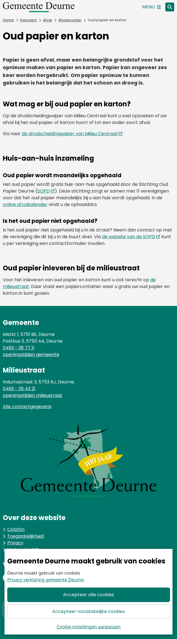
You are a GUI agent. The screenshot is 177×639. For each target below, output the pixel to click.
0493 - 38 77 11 (18, 348)
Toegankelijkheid (25, 536)
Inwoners (28, 20)
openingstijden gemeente (31, 354)
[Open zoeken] (169, 7)
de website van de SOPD (131, 236)
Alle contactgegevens (27, 406)
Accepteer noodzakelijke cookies (88, 611)
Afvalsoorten (70, 20)
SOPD (46, 191)
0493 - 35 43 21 (19, 388)
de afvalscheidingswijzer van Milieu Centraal (72, 133)
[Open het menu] (151, 7)
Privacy (15, 543)
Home (8, 20)
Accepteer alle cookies (88, 595)
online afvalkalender (25, 204)
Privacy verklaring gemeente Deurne (45, 580)
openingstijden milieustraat (32, 395)
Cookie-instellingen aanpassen (89, 627)
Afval (47, 20)
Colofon (16, 529)
